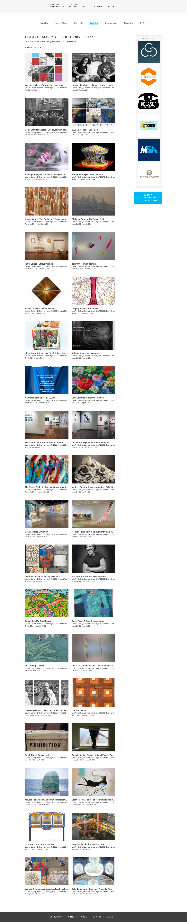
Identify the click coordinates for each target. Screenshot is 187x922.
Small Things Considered (37, 755)
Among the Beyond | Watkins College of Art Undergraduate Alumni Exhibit (59, 174)
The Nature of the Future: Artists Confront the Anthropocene (53, 442)
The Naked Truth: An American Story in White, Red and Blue (53, 487)
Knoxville (128, 23)
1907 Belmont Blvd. (69, 42)
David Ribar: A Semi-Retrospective (88, 621)
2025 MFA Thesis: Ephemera (85, 130)
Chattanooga (111, 23)
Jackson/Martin (61, 23)
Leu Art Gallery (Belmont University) (38, 88)
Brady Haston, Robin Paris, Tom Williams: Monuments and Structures (104, 800)
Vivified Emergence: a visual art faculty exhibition (48, 889)
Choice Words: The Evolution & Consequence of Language (52, 219)
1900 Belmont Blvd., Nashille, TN (65, 713)
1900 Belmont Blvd (60, 490)
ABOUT (86, 6)
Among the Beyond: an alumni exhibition (91, 442)
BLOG (111, 6)
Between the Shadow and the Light (88, 844)
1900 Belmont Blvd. (60, 177)
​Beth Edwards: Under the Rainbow (88, 398)
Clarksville (78, 23)
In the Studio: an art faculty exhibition (42, 576)
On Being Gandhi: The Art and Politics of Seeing (47, 710)
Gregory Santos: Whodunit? (85, 308)
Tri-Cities (143, 23)
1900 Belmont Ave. (60, 579)
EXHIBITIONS (57, 6)
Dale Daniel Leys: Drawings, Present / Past (92, 889)
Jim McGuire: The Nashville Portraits (89, 576)
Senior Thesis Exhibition (36, 532)
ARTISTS (73, 6)
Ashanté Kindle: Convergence (86, 353)
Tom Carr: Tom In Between (84, 264)
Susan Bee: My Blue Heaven (38, 621)
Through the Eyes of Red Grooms (87, 174)
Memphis (44, 23)
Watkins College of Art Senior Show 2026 (44, 85)
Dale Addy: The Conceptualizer (39, 844)
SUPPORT (99, 6)
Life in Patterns (79, 710)
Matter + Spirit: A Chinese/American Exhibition (93, 487)
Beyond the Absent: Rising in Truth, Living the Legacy (97, 85)
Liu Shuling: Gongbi (34, 666)
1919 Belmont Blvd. (107, 132)
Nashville (93, 23)
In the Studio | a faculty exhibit (39, 264)
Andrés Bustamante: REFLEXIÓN (40, 398)
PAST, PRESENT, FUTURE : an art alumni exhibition (96, 666)
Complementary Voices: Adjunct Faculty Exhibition (95, 755)
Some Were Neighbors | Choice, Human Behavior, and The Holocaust (57, 130)
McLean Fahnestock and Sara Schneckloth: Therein (49, 800)
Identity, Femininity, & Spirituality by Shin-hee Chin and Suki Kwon (103, 532)
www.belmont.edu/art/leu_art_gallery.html (42, 42)
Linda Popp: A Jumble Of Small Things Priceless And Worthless (55, 353)
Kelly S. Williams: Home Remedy (40, 308)
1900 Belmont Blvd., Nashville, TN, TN (67, 892)
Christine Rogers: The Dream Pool (88, 219)
